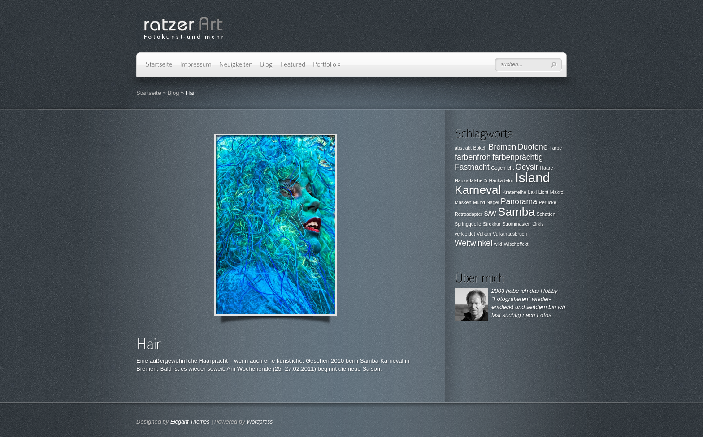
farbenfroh (473, 157)
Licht (543, 192)
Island (532, 177)
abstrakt (463, 147)
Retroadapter (468, 214)
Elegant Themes (189, 422)
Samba (516, 211)
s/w (490, 213)
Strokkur (492, 224)
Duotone (533, 146)
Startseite (148, 93)
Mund (479, 202)
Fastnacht (472, 167)
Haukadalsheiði (471, 180)
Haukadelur (501, 180)
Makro (557, 192)
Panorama (519, 201)
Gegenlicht (502, 168)
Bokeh (480, 147)
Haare (546, 168)
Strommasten (516, 224)
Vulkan (484, 233)
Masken (463, 202)
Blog (173, 93)
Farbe (555, 147)
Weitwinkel (473, 243)
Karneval (478, 190)
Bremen (502, 146)
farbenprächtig (517, 157)
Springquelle (468, 224)
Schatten (546, 214)
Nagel (492, 202)
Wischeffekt (516, 244)
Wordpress (260, 422)
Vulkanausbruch (510, 233)
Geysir (527, 167)
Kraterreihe (514, 192)
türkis (537, 224)
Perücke (547, 202)
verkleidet (465, 233)
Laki (532, 192)
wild (498, 244)
